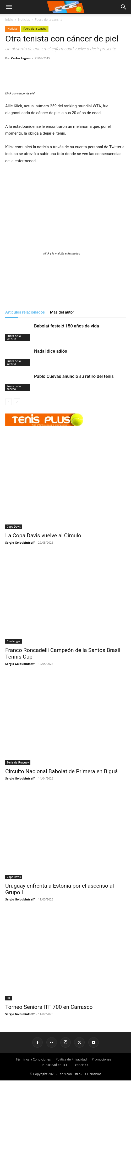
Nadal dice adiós (50, 431)
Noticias (24, 19)
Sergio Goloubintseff (20, 623)
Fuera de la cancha (48, 19)
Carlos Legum (21, 58)
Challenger (13, 722)
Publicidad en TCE (55, 1145)
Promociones (101, 1140)
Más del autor (62, 392)
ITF (8, 1078)
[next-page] (17, 482)
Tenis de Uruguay (18, 843)
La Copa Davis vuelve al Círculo (43, 616)
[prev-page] (8, 482)
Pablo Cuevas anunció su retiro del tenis (74, 456)
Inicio (9, 19)
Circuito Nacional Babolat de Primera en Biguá (61, 852)
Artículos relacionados (25, 392)
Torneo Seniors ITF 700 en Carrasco (49, 1087)
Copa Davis (14, 607)
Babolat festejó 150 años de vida (66, 406)
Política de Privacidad (71, 1140)
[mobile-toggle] (9, 7)
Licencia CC (81, 1145)
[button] (123, 7)
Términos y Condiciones (33, 1140)
